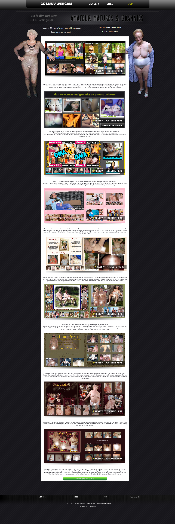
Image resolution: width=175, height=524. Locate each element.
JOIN (130, 4)
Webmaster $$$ (135, 497)
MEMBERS (94, 4)
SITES (110, 4)
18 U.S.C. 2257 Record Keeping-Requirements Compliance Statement (87, 503)
